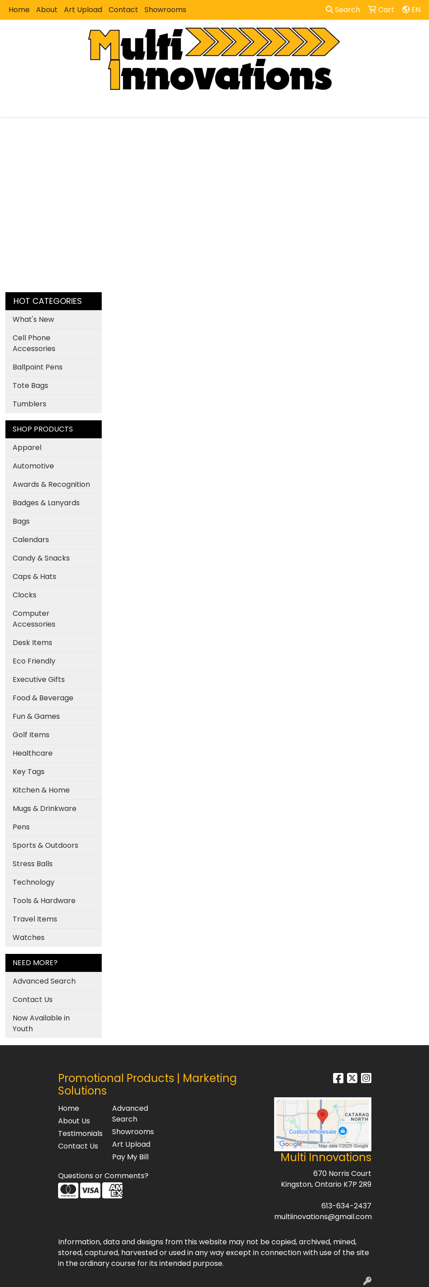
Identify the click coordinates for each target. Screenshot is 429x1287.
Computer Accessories (34, 618)
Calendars (31, 539)
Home (19, 9)
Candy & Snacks (41, 558)
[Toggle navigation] (14, 107)
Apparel (27, 447)
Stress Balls (33, 864)
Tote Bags (30, 385)
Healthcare (33, 753)
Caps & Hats (34, 576)
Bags (21, 521)
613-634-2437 (346, 1206)
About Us (74, 1121)
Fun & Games (36, 716)
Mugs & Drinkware (45, 808)
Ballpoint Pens (38, 367)
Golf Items (31, 735)
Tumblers (29, 404)
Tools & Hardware (44, 900)
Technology (33, 882)
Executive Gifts (39, 679)
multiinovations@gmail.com (323, 1216)
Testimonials (79, 1133)
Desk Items (32, 642)
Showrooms (165, 9)
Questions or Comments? (103, 1176)
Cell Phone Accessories (34, 343)
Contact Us (33, 999)
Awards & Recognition (51, 484)
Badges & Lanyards (46, 503)
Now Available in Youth (41, 1023)
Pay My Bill (130, 1157)
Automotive (33, 466)
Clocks (24, 595)
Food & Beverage (43, 698)
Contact (123, 9)
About (47, 9)
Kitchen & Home (41, 790)
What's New (33, 319)
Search (343, 9)
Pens (21, 827)
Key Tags (29, 771)
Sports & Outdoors (45, 845)
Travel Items (35, 919)
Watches (29, 937)
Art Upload (83, 9)
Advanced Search (44, 981)
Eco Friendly (34, 661)
